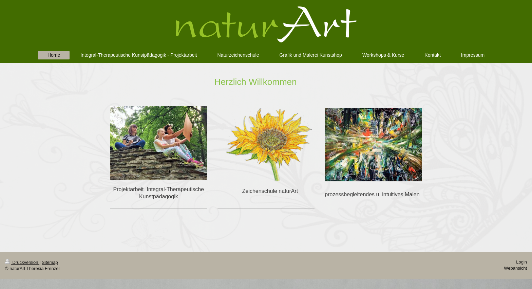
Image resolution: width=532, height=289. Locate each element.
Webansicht (515, 268)
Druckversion (22, 262)
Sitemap (50, 262)
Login (521, 262)
